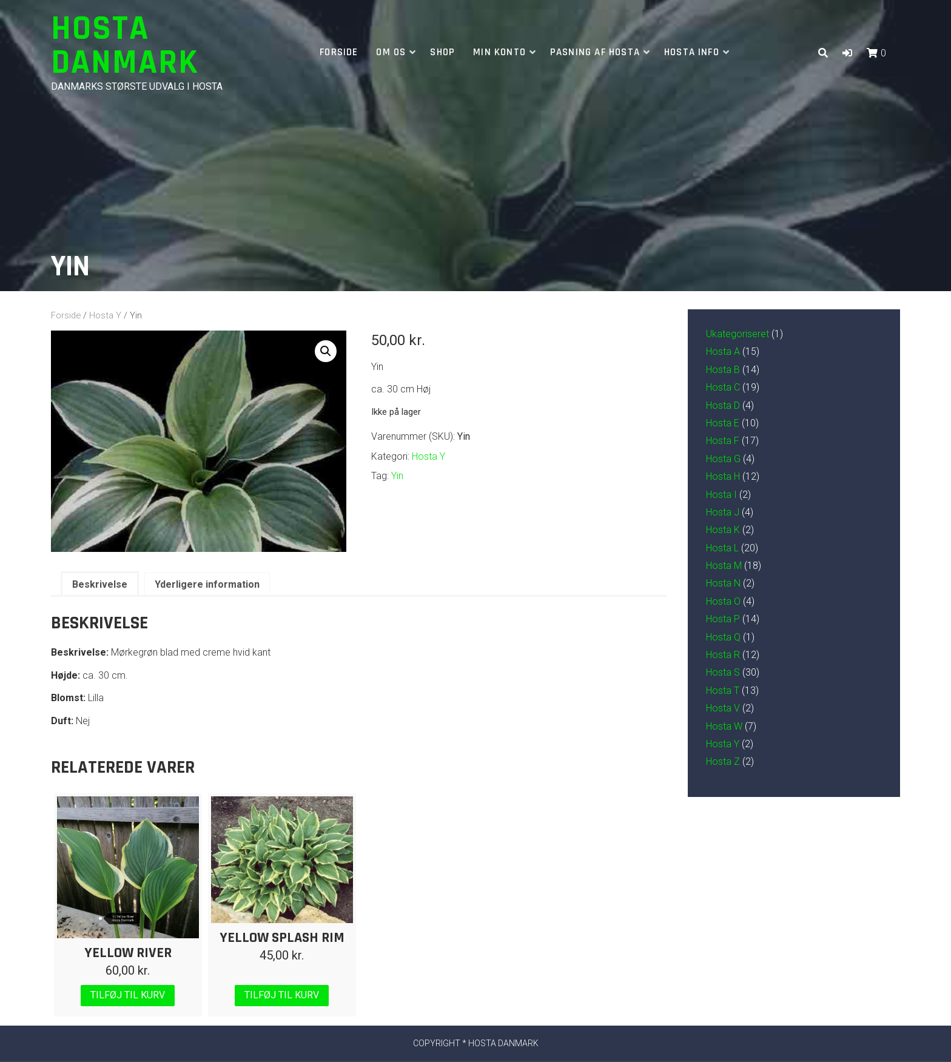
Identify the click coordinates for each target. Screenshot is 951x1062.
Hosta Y (105, 315)
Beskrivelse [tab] (99, 584)
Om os (391, 52)
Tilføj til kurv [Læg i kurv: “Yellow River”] (127, 995)
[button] (847, 53)
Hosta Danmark (125, 45)
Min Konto (499, 52)
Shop (442, 52)
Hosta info (691, 52)
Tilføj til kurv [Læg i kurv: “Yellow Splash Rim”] (281, 995)
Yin (397, 476)
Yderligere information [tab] (207, 584)
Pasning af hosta (595, 52)
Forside (339, 52)
